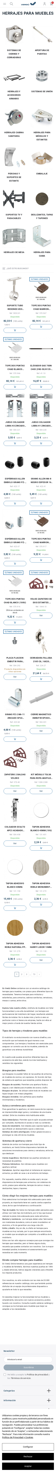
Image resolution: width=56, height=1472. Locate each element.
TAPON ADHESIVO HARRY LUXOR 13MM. (41, 945)
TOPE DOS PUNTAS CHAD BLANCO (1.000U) (15, 367)
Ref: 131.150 (15, 891)
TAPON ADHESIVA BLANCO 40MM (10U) (41, 829)
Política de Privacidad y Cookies (17, 1437)
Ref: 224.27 (41, 666)
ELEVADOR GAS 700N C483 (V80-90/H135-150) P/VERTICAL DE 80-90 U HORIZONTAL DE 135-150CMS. (41, 367)
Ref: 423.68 (15, 722)
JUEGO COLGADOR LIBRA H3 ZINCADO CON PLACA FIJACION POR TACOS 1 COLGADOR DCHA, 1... (15, 424)
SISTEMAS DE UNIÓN (42, 91)
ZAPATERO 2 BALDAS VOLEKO (15, 776)
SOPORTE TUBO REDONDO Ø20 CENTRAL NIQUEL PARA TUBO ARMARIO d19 (15, 307)
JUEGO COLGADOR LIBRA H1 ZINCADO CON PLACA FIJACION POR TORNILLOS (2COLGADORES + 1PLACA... (41, 424)
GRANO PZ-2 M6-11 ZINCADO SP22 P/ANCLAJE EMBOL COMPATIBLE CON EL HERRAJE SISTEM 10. (15, 716)
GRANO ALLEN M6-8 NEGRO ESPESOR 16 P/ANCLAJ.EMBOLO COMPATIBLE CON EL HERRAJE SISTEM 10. (41, 480)
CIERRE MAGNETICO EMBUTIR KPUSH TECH (41, 716)
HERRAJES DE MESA (14, 252)
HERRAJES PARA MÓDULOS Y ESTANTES (42, 136)
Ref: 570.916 (15, 607)
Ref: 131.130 (41, 951)
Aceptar (28, 1466)
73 (34, 974)
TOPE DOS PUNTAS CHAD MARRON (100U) (41, 541)
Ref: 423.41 (41, 486)
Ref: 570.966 (15, 373)
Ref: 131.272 (41, 891)
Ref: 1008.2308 (41, 782)
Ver (41, 615)
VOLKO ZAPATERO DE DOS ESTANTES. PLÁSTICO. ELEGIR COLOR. (41, 601)
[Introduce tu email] (28, 1360)
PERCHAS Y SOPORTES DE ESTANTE (14, 177)
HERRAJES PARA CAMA (42, 254)
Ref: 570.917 (41, 547)
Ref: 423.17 (15, 486)
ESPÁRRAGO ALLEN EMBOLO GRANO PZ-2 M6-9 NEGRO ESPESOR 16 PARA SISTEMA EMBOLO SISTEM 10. (15, 480)
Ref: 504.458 (15, 835)
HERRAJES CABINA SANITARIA (14, 134)
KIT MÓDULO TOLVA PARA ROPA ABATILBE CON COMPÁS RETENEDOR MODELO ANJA (41, 776)
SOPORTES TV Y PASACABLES (14, 216)
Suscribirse (29, 1367)
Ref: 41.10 (41, 373)
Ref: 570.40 (15, 782)
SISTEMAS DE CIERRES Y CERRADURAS (14, 54)
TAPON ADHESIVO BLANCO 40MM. (15, 885)
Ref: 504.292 (15, 666)
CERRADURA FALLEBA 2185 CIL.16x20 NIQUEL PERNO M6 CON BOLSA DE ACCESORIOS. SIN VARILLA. (41, 660)
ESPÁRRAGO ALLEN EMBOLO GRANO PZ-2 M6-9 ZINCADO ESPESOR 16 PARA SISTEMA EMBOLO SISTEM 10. (15, 541)
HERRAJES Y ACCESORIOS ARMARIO (14, 95)
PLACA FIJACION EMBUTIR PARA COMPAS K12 (15, 660)
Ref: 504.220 (41, 430)
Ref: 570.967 (41, 313)
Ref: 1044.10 (41, 607)
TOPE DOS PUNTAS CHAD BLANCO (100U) (15, 601)
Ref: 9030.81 (15, 313)
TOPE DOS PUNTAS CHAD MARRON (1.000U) (41, 307)
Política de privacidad (37, 1374)
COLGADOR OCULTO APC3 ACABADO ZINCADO (15, 829)
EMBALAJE (41, 173)
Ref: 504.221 (15, 430)
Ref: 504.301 (41, 722)
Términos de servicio (21, 1378)
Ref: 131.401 (41, 835)
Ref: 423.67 (15, 547)
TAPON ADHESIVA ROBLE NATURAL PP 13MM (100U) (15, 945)
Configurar (28, 1447)
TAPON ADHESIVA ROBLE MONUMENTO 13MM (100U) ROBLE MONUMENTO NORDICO (41, 885)
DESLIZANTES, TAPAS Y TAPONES (42, 216)
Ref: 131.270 (15, 951)
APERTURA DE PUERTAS (42, 52)
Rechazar (28, 1456)
